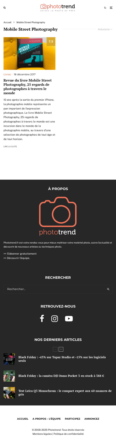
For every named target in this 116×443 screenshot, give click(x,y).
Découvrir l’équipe (18, 258)
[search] (108, 289)
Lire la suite (10, 146)
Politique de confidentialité (69, 433)
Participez (72, 418)
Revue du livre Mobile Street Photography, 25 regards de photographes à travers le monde (28, 86)
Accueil (22, 418)
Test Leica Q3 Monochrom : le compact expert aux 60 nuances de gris (65, 392)
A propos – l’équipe (47, 418)
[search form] (54, 289)
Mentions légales (42, 433)
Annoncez (91, 418)
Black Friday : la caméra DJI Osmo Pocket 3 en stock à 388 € (61, 376)
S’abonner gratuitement (22, 253)
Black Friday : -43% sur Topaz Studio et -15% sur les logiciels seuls (62, 359)
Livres (7, 74)
